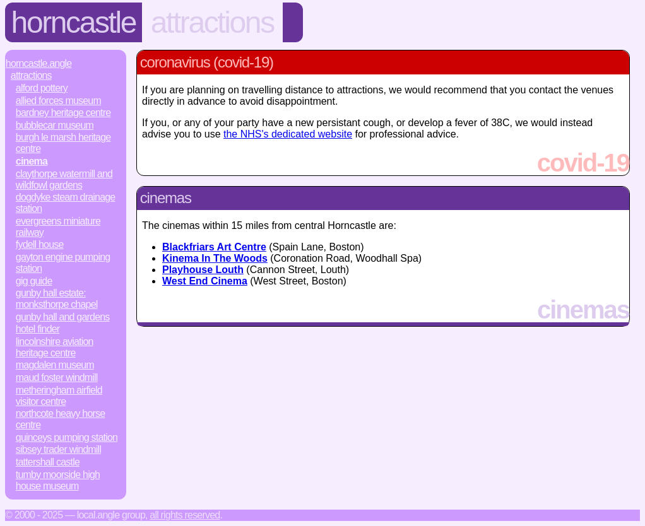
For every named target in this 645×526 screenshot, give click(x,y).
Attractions (212, 22)
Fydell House (40, 244)
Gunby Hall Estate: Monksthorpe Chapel (57, 299)
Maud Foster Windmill (57, 377)
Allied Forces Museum (58, 100)
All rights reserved (185, 515)
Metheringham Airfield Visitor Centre (59, 396)
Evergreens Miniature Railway (58, 227)
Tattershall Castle (48, 462)
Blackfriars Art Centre (214, 247)
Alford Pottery (42, 88)
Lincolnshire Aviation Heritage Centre (54, 347)
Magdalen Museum (55, 364)
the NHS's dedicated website (287, 134)
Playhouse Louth (203, 269)
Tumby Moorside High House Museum (58, 480)
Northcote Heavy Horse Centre (60, 419)
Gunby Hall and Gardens (63, 317)
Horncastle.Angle (39, 63)
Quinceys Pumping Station (66, 437)
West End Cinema (204, 281)
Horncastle (73, 22)
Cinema (31, 161)
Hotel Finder (38, 329)
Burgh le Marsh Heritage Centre (63, 143)
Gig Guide (34, 281)
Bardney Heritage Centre (63, 112)
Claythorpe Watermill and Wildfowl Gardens (64, 179)
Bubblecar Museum (54, 125)
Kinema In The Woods (215, 258)
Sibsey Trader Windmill (58, 449)
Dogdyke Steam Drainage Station (65, 203)
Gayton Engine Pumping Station (63, 263)
